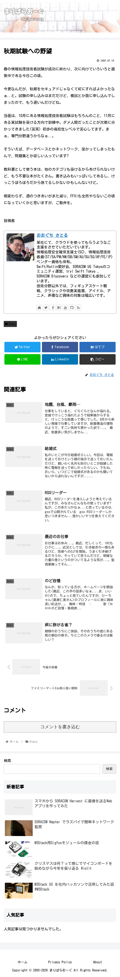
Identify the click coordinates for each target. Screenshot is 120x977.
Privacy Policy (60, 962)
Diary (10, 323)
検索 (7, 760)
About (97, 962)
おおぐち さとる (52, 235)
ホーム (22, 962)
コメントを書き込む (60, 726)
